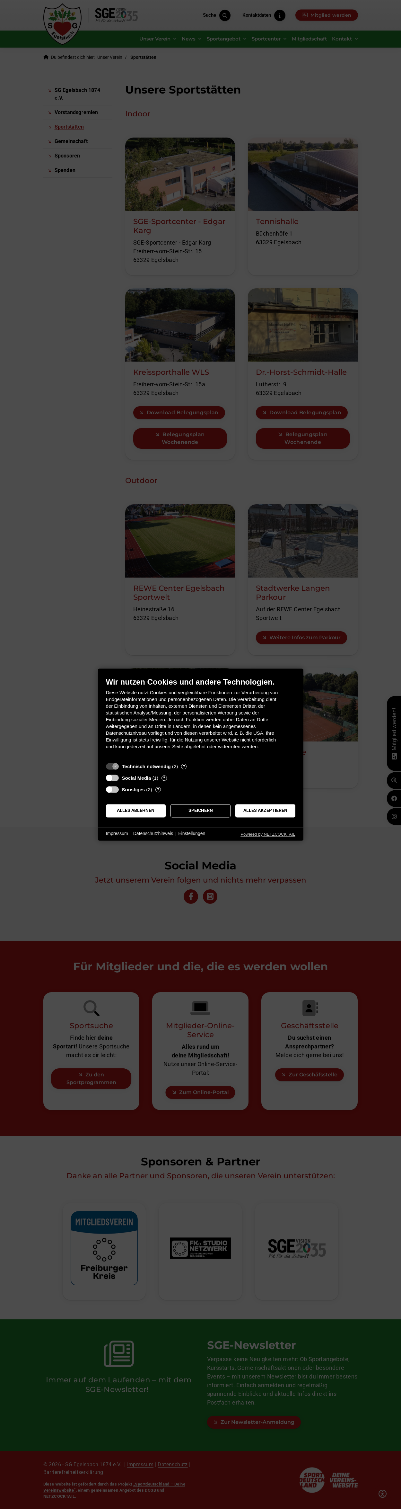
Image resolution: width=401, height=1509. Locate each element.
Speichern (200, 810)
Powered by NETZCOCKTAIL (267, 834)
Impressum (117, 833)
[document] (200, 718)
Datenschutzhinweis (153, 833)
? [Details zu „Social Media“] (164, 778)
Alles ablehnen (135, 810)
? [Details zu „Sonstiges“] (158, 789)
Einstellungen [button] (191, 833)
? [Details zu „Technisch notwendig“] (184, 766)
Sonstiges (133, 789)
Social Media (136, 778)
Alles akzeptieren (265, 810)
